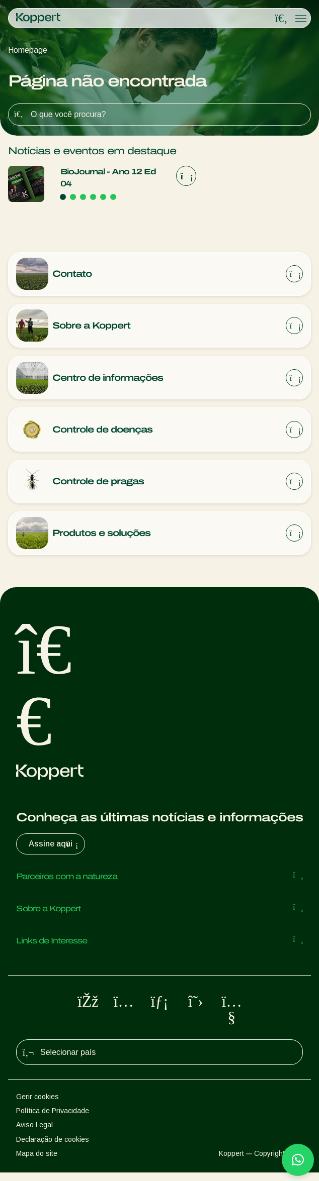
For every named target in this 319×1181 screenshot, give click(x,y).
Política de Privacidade (52, 1119)
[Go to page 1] (63, 197)
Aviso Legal (34, 1133)
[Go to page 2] (73, 197)
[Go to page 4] (93, 197)
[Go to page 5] (103, 197)
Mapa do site (36, 1161)
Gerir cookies (37, 1105)
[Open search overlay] (281, 19)
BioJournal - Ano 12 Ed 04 (108, 177)
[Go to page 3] (83, 197)
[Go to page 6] (113, 197)
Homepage (27, 50)
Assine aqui (55, 852)
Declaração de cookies (52, 1147)
